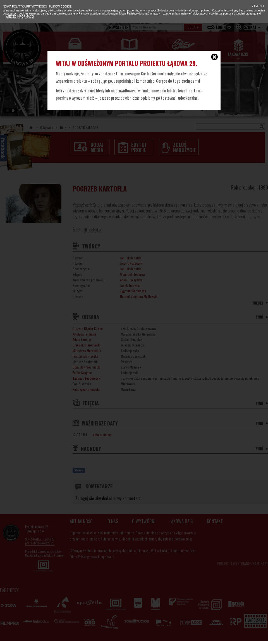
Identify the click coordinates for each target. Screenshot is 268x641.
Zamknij (257, 6)
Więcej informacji (20, 16)
